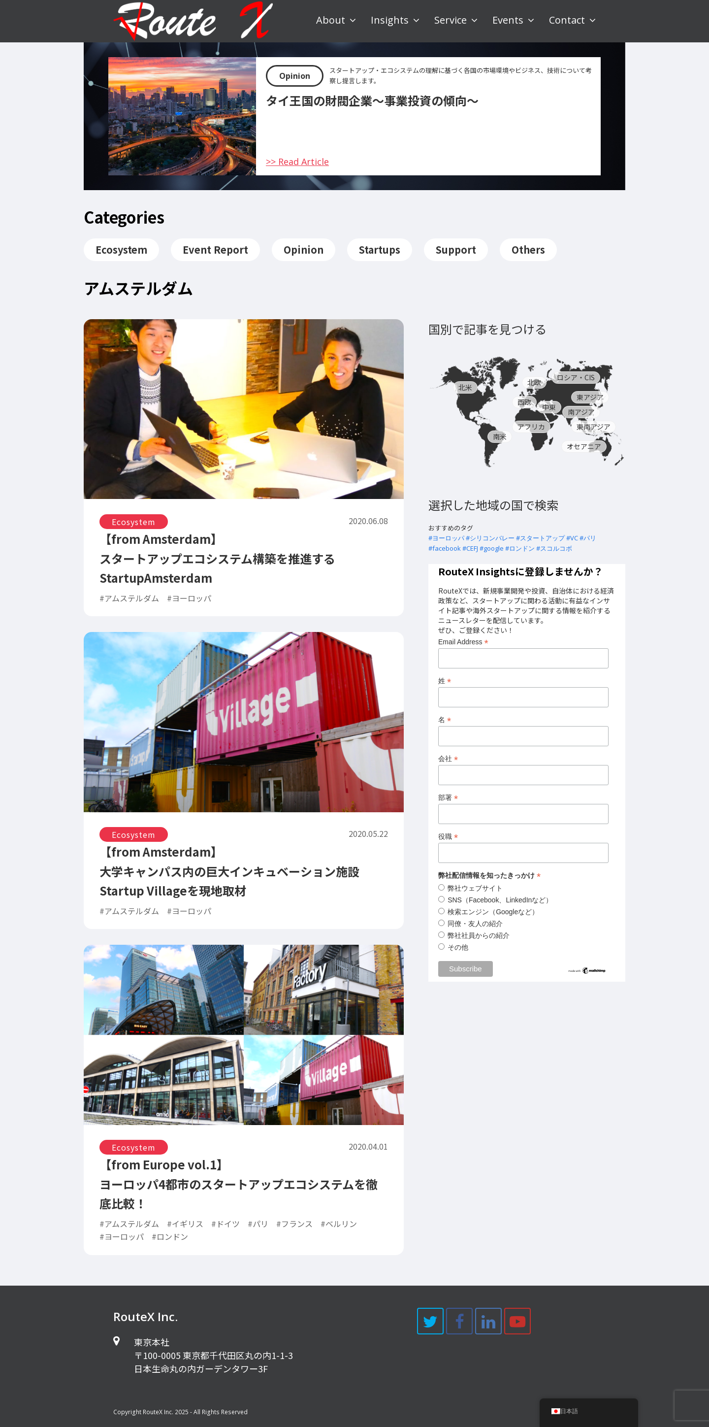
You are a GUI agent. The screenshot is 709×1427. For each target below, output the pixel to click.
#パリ (588, 537)
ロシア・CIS (576, 377)
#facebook (444, 548)
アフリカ (531, 426)
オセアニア (584, 446)
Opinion (294, 75)
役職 (448, 836)
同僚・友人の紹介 (475, 924)
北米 (465, 387)
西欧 (524, 402)
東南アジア (594, 426)
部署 (448, 797)
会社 (448, 758)
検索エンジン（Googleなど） (493, 912)
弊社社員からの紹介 (479, 935)
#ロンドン (520, 548)
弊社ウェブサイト (475, 888)
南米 (500, 436)
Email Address (463, 642)
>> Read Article (297, 161)
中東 (549, 407)
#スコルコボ (554, 548)
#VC (572, 537)
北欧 (534, 382)
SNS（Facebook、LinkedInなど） (500, 900)
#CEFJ (470, 548)
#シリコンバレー (490, 537)
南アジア (581, 412)
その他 (458, 947)
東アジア (590, 397)
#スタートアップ (540, 537)
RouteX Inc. (158, 1412)
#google (492, 548)
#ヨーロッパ (446, 537)
